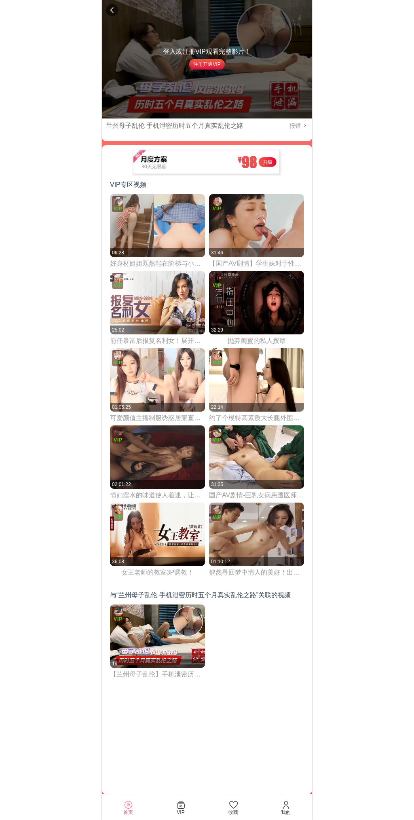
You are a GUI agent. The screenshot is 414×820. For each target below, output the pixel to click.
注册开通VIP (206, 64)
